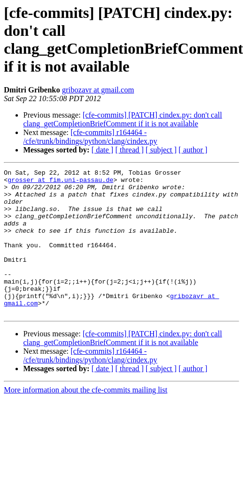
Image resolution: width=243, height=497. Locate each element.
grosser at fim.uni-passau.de (60, 182)
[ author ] (193, 150)
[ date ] (102, 150)
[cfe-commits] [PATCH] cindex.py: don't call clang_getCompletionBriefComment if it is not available (122, 119)
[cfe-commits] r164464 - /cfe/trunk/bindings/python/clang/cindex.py (90, 136)
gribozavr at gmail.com (98, 90)
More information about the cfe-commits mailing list (85, 419)
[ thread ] (129, 150)
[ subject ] (161, 150)
